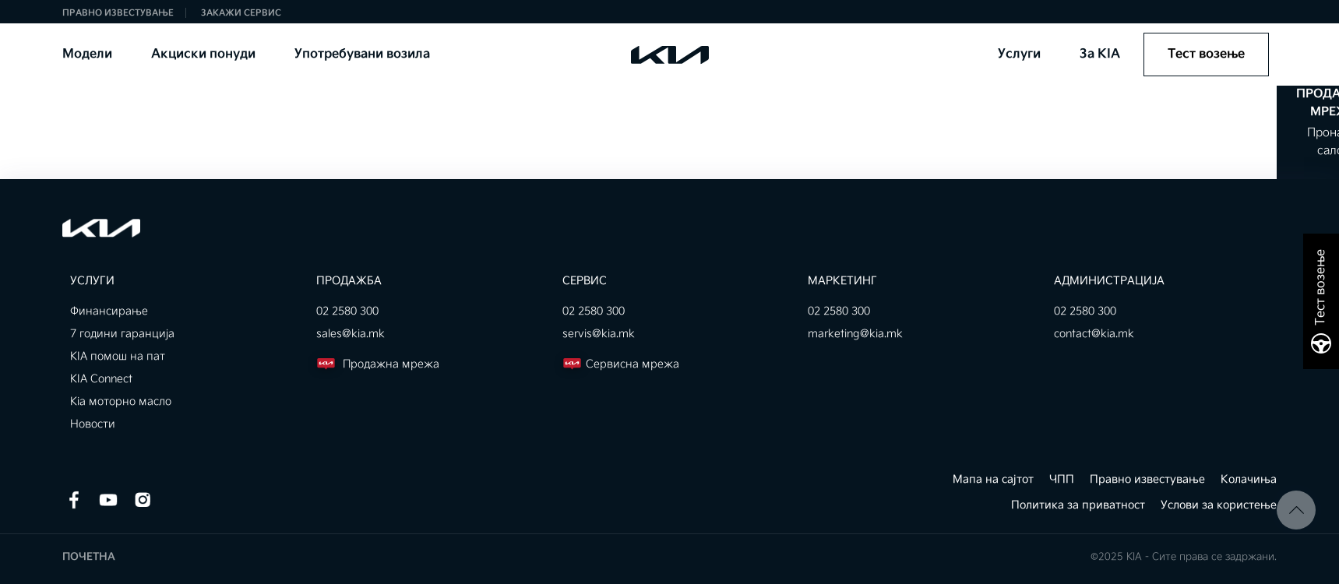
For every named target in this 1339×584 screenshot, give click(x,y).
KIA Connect (101, 378)
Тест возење (1206, 54)
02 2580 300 (347, 311)
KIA (657, 54)
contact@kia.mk (1094, 333)
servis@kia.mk (598, 333)
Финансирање (109, 311)
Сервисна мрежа (620, 364)
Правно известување (118, 13)
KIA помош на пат (117, 356)
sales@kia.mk (350, 333)
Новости (92, 424)
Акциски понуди (202, 54)
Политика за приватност (1078, 505)
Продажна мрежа (377, 364)
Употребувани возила (361, 54)
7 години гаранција (122, 333)
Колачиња (1249, 479)
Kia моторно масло (120, 401)
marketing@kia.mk (855, 333)
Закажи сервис (241, 13)
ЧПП (1061, 479)
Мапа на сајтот (993, 479)
